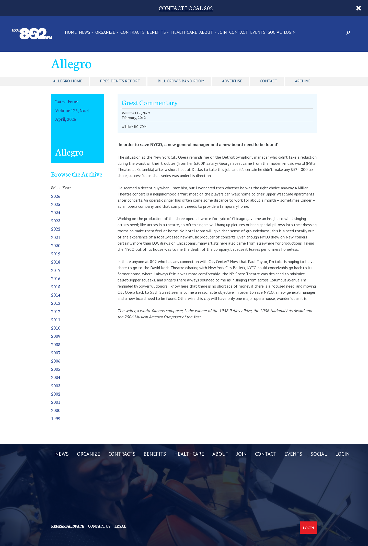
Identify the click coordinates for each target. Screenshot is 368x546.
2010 (55, 327)
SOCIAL (275, 32)
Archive (302, 80)
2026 (55, 196)
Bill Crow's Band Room (181, 80)
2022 (55, 228)
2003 (55, 385)
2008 (55, 344)
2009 (55, 336)
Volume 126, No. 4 (72, 110)
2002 (55, 393)
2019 (55, 253)
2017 (55, 270)
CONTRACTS (132, 32)
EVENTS (258, 32)
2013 (55, 303)
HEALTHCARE (184, 32)
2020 (55, 245)
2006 (55, 360)
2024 (55, 212)
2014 (55, 294)
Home (71, 32)
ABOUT (206, 32)
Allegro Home (67, 80)
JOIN (222, 32)
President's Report (120, 80)
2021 (55, 237)
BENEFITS (156, 32)
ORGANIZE (105, 32)
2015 (55, 286)
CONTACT (238, 32)
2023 (55, 220)
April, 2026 (65, 119)
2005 (55, 369)
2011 (55, 319)
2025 (55, 204)
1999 (55, 418)
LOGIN (290, 32)
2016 (55, 278)
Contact (268, 80)
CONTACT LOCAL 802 (186, 8)
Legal (120, 526)
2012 (55, 311)
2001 (55, 402)
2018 (55, 261)
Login (308, 527)
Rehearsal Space (67, 526)
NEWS (84, 32)
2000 (55, 410)
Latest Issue (66, 101)
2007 (55, 352)
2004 (55, 377)
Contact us (99, 526)
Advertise (232, 80)
